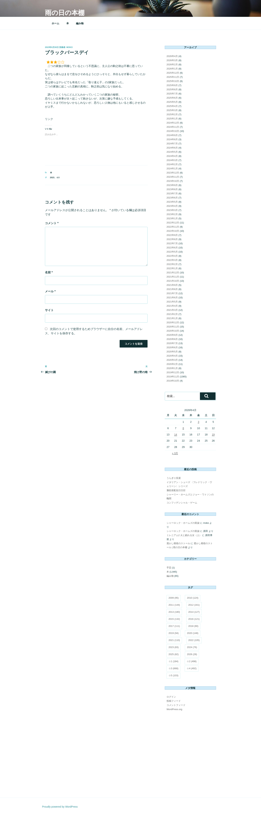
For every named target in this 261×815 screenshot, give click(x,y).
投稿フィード (174, 701)
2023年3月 (172, 210)
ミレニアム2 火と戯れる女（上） (184, 535)
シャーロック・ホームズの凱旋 (183, 523)
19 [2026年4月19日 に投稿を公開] (213, 434)
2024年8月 (172, 139)
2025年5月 (172, 102)
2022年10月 (173, 231)
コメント (52, 223)
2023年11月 (173, 176)
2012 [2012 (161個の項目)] (194, 605)
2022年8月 (172, 239)
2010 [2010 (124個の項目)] (192, 597)
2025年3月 (172, 110)
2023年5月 (172, 201)
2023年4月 (172, 206)
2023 (52, 177)
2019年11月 (173, 376)
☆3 (57, 177)
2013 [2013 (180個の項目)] (174, 612)
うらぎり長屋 (174, 478)
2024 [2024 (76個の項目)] (192, 647)
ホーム (55, 23)
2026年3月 (172, 60)
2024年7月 (172, 143)
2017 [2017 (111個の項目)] (174, 626)
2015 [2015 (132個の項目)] (174, 619)
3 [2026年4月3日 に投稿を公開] (198, 421)
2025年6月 (172, 97)
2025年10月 (173, 81)
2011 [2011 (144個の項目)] (174, 605)
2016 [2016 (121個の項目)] (194, 619)
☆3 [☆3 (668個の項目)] (173, 668)
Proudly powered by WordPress (60, 806)
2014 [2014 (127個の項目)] (194, 612)
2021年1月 (172, 318)
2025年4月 (172, 106)
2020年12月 (173, 322)
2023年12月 (173, 172)
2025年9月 (172, 85)
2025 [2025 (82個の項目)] (174, 654)
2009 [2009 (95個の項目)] (174, 597)
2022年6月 (172, 247)
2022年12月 (173, 222)
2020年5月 (172, 351)
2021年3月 (172, 310)
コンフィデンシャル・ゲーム (182, 502)
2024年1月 (172, 168)
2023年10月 (173, 181)
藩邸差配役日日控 (176, 490)
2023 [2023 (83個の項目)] (174, 647)
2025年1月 (172, 118)
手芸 (169, 567)
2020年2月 (172, 364)
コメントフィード (176, 705)
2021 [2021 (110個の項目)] (174, 640)
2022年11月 (173, 226)
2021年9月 (172, 285)
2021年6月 (172, 297)
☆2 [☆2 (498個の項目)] (191, 661)
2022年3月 (172, 260)
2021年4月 (172, 305)
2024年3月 (172, 160)
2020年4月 (172, 355)
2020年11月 (173, 326)
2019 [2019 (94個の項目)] (174, 633)
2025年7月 (172, 93)
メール (50, 291)
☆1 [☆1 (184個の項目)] (173, 661)
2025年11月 (173, 77)
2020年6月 (172, 347)
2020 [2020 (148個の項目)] (192, 633)
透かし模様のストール (178, 543)
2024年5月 (172, 152)
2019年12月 (173, 372)
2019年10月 (173, 380)
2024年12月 (173, 122)
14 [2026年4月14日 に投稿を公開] (175, 434)
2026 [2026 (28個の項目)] (192, 654)
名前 (49, 272)
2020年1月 (172, 368)
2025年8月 (172, 89)
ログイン (171, 696)
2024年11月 (173, 127)
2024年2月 (172, 164)
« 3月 (175, 453)
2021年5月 (172, 301)
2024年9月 (172, 135)
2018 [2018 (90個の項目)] (193, 626)
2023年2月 (172, 214)
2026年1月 (172, 68)
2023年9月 (172, 185)
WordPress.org (174, 709)
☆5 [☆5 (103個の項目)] (173, 675)
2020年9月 (172, 335)
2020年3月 (172, 360)
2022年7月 (172, 243)
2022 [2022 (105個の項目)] (194, 640)
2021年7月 (172, 293)
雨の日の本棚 (64, 12)
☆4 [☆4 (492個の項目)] (191, 668)
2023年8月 (172, 189)
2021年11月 (173, 276)
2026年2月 (172, 64)
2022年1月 (172, 268)
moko (70, 47)
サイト (49, 310)
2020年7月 (172, 343)
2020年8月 (172, 339)
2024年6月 (172, 147)
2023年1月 (172, 218)
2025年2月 (172, 114)
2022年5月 (172, 251)
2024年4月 (172, 156)
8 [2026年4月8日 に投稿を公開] (183, 428)
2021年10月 (173, 281)
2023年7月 (172, 193)
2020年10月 (173, 330)
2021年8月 (172, 289)
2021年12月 (173, 272)
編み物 (80, 23)
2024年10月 (173, 131)
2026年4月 (172, 56)
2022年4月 (172, 256)
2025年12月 (173, 72)
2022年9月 (172, 235)
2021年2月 (172, 314)
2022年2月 (172, 264)
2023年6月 (172, 197)
